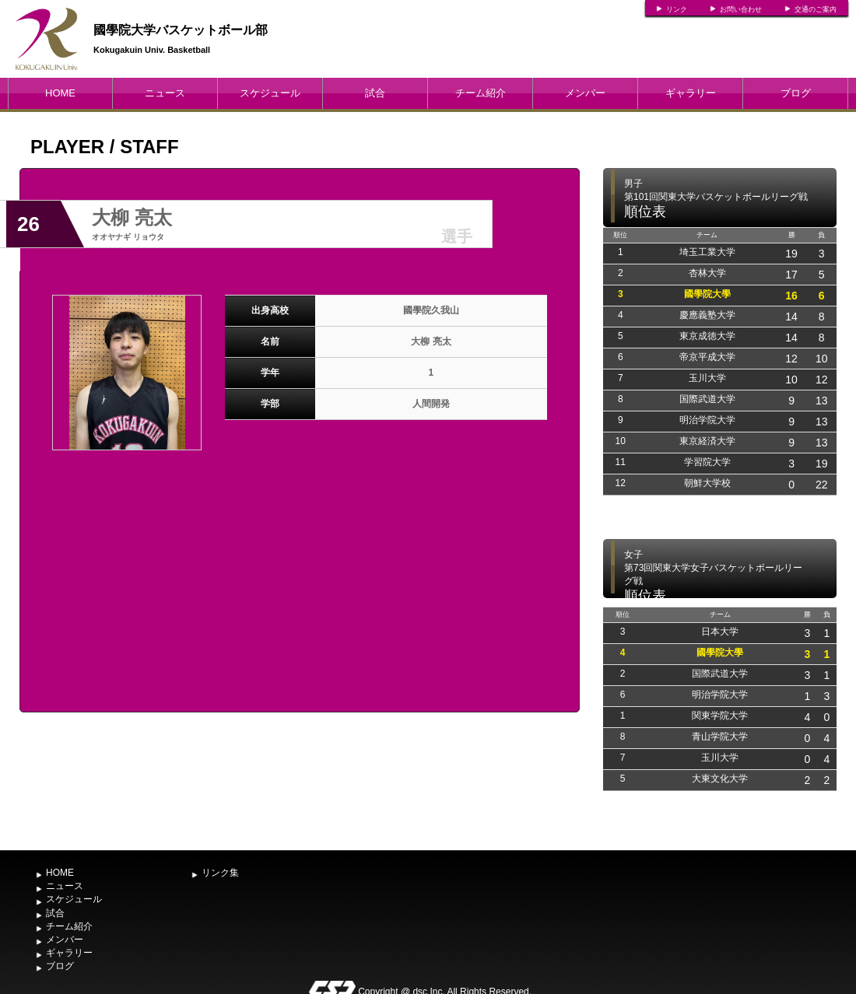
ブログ (796, 93)
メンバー (585, 93)
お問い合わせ (741, 9)
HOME (60, 93)
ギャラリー (690, 93)
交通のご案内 (816, 9)
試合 (375, 93)
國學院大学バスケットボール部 (180, 30)
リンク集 (220, 872)
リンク (676, 9)
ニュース (165, 93)
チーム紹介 (480, 93)
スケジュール (270, 93)
